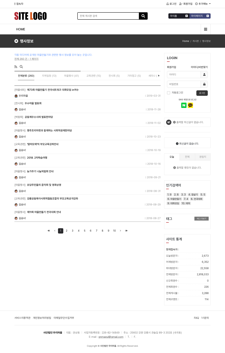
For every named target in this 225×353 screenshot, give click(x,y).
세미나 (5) (154, 75)
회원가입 (185, 3)
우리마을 (21, 95)
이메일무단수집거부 (64, 317)
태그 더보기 (201, 218)
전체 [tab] (187, 156)
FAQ (196, 317)
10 (114, 230)
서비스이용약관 (22, 317)
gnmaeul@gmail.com (110, 336)
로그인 (171, 3)
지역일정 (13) (49, 75)
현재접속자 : (172, 249)
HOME (20, 29)
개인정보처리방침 (42, 317)
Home (185, 41)
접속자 (18, 3)
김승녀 (20, 109)
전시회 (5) (114, 75)
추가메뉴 (201, 3)
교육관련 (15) (93, 75)
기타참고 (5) (134, 75)
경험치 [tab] (202, 156)
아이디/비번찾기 (199, 67)
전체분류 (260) (26, 75)
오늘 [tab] (172, 156)
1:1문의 (205, 317)
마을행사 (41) (71, 75)
